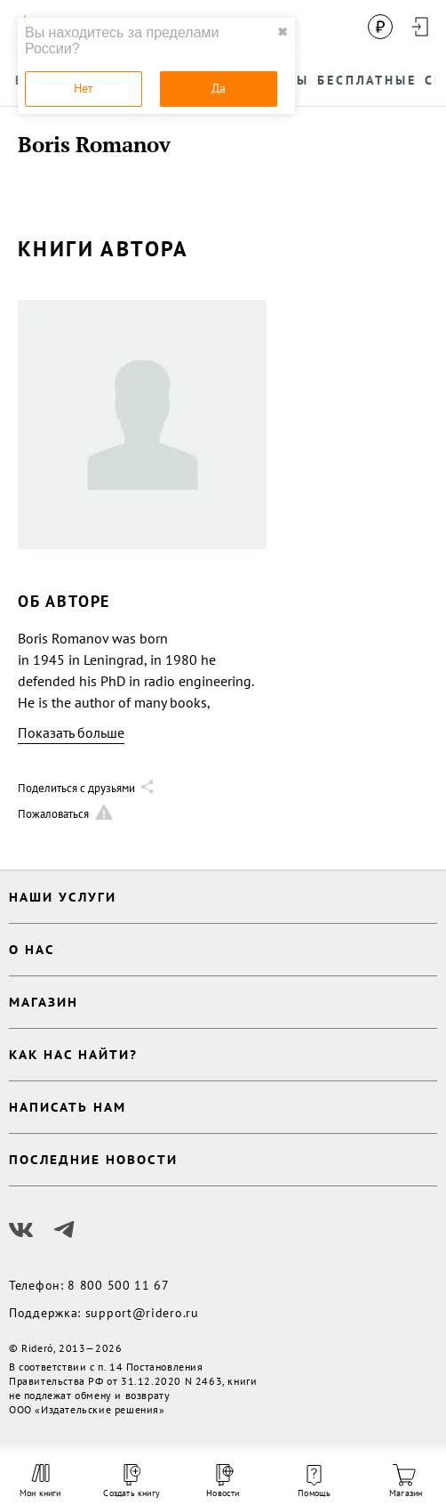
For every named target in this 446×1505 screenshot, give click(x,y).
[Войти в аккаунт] (419, 26)
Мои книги (40, 1481)
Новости (222, 1481)
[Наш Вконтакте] (21, 1230)
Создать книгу (131, 1481)
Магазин (405, 1481)
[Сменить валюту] (380, 26)
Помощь (314, 1482)
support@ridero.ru (142, 1313)
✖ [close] (282, 32)
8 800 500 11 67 (119, 1285)
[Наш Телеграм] (64, 1230)
